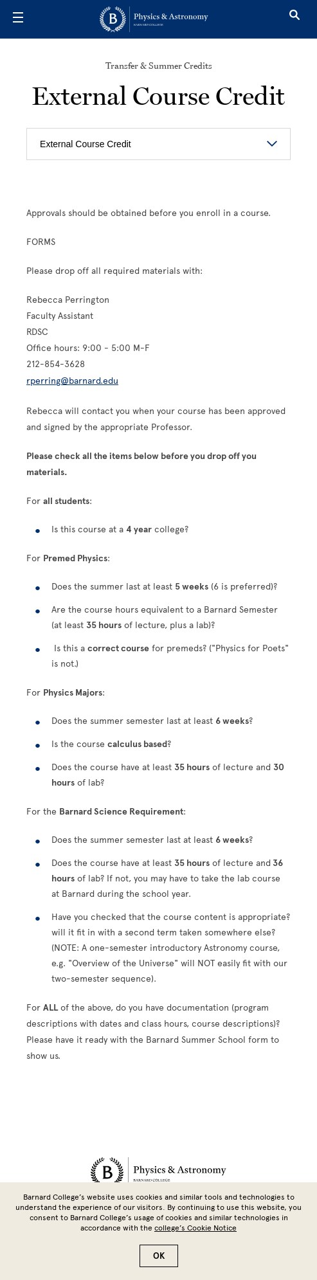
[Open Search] (294, 19)
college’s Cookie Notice (195, 1227)
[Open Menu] (18, 19)
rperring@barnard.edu (72, 380)
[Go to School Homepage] (154, 19)
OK (159, 1255)
